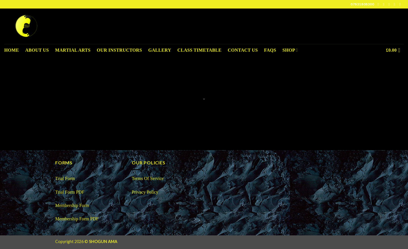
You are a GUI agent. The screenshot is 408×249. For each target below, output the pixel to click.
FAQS (270, 50)
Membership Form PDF (77, 218)
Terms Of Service (148, 178)
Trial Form (65, 178)
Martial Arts (73, 50)
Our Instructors (119, 50)
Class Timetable (199, 50)
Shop (290, 50)
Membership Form (72, 205)
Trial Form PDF (69, 192)
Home (11, 50)
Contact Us (243, 50)
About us (37, 50)
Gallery (159, 50)
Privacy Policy (145, 192)
